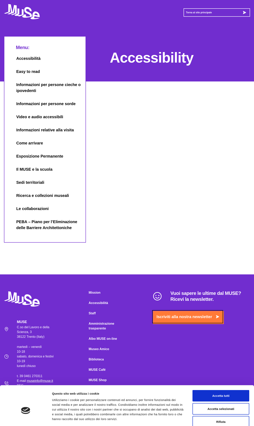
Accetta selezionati (220, 387)
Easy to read (24, 71)
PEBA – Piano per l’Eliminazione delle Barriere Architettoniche (42, 225)
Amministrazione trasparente (101, 326)
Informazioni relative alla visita (41, 130)
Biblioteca (96, 359)
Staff (92, 313)
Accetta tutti (221, 374)
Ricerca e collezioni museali (38, 195)
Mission (95, 292)
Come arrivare (25, 143)
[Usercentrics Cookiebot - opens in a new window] (25, 418)
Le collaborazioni (28, 208)
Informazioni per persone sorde (42, 104)
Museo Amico (99, 349)
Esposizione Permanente (35, 156)
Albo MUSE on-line (103, 338)
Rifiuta (221, 400)
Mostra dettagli (208, 418)
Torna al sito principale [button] (216, 12)
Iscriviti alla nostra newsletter (188, 317)
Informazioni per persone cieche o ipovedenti (44, 87)
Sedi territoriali (26, 182)
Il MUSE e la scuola (30, 169)
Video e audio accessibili (35, 117)
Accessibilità (24, 58)
